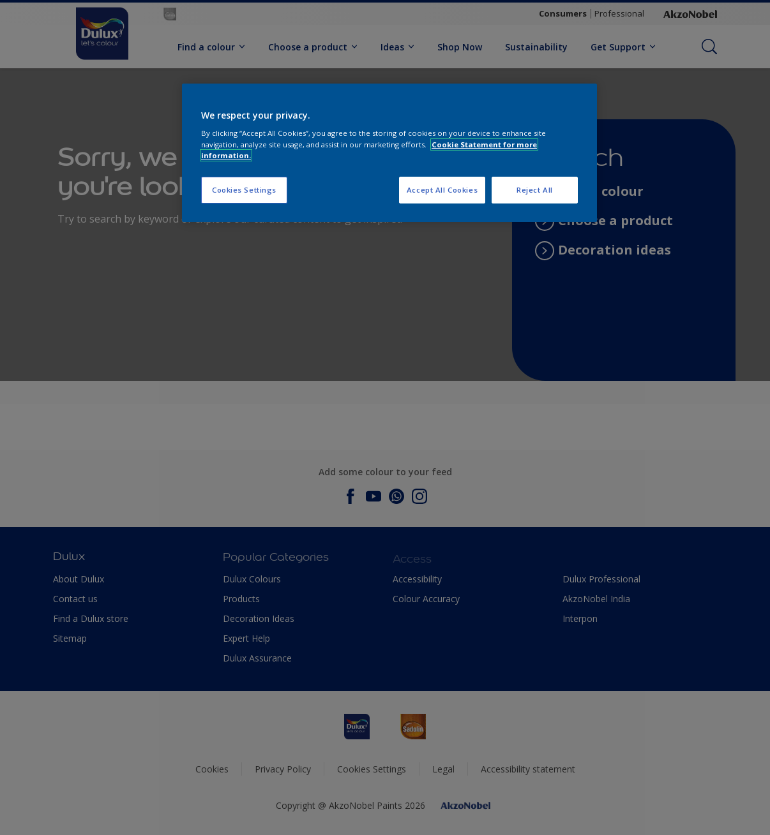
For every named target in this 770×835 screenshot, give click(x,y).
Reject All (535, 190)
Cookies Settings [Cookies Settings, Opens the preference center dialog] (244, 190)
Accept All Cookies (442, 190)
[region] (389, 153)
